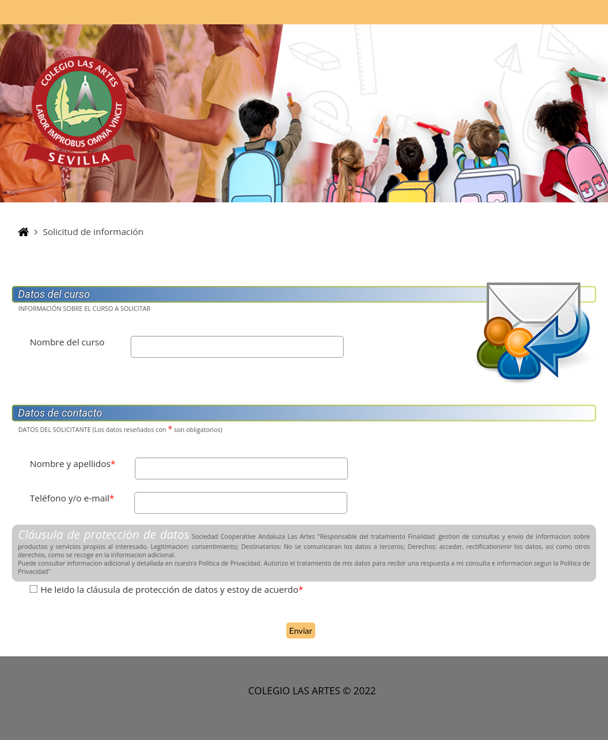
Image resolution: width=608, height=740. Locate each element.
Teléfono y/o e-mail (72, 498)
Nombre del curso (67, 342)
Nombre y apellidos (72, 463)
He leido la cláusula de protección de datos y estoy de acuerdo (171, 589)
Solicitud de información (93, 231)
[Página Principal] (80, 112)
